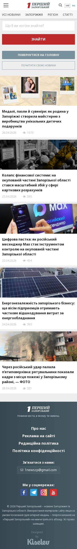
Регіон (53, 15)
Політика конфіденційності (38, 450)
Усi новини (11, 15)
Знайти (38, 39)
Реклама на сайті (38, 435)
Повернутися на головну (38, 55)
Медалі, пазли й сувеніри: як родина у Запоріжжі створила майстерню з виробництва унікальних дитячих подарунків (35, 119)
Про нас (38, 428)
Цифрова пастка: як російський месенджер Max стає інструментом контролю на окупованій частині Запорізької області (33, 246)
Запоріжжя (34, 15)
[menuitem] (67, 6)
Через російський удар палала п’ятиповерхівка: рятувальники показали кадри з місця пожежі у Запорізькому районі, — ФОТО (38, 374)
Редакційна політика (38, 443)
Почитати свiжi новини (38, 65)
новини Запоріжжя (55, 506)
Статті (67, 15)
